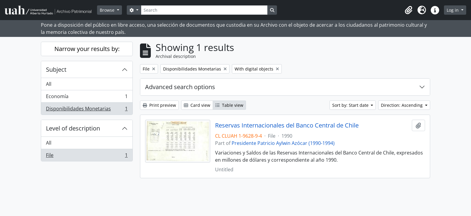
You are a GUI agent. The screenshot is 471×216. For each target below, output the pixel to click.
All (48, 84)
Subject (56, 69)
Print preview (159, 105)
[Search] (204, 10)
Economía (87, 98)
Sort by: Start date (351, 105)
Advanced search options (180, 87)
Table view (229, 105)
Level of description (73, 128)
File (87, 156)
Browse (108, 10)
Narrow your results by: (87, 49)
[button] (408, 10)
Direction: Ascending (402, 105)
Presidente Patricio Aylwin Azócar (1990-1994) (283, 143)
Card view (197, 105)
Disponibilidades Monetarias (87, 110)
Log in (453, 10)
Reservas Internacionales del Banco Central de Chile (287, 125)
